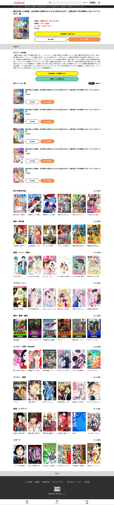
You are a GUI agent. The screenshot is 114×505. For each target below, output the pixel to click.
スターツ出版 (44, 23)
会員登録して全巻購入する (57, 73)
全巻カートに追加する (57, 79)
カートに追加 (84, 39)
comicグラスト (47, 26)
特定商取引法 (46, 482)
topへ (57, 474)
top (14, 6)
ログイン (85, 2)
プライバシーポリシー (58, 482)
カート (57, 503)
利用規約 (37, 482)
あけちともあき (54, 21)
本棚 (87, 503)
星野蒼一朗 (43, 21)
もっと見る (97, 191)
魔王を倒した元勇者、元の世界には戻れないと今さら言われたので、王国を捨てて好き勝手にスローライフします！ (55, 6)
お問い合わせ (70, 482)
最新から (98, 83)
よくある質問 (28, 482)
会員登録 (92, 2)
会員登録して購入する (67, 34)
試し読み (51, 39)
